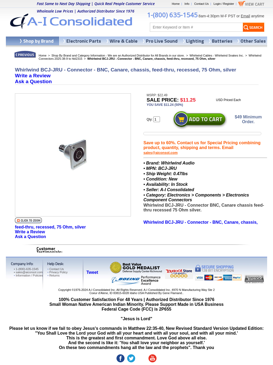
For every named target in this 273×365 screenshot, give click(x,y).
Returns (53, 275)
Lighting (195, 41)
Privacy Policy (57, 272)
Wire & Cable (124, 41)
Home (175, 3)
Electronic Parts (83, 41)
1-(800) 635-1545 (172, 14)
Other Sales (253, 41)
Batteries (222, 41)
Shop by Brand (38, 41)
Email (245, 16)
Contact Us (201, 3)
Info (186, 3)
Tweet (92, 272)
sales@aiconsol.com (160, 153)
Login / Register (224, 3)
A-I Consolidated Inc (102, 289)
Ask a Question (33, 81)
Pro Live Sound (162, 41)
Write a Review (33, 75)
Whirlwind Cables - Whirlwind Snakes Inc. (217, 55)
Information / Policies (28, 275)
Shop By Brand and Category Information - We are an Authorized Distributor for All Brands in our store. (117, 55)
